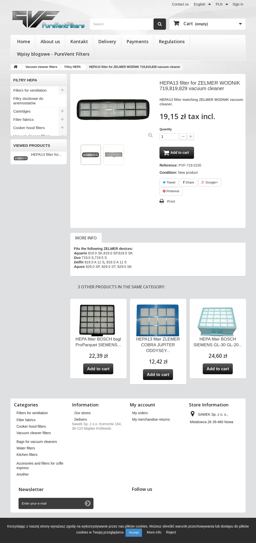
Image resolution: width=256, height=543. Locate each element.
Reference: (169, 166)
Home (23, 41)
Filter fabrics (23, 119)
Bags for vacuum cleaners (34, 193)
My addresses (143, 433)
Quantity (166, 129)
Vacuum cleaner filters (31, 136)
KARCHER (23, 153)
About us (50, 41)
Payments (137, 41)
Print (171, 202)
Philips (19, 161)
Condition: (168, 173)
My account (142, 405)
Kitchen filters (24, 210)
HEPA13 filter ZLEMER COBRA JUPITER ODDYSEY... (158, 345)
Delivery (107, 41)
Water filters (23, 202)
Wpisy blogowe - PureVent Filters (53, 54)
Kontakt (79, 41)
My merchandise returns (151, 420)
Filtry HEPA (23, 169)
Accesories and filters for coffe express (33, 220)
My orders (140, 413)
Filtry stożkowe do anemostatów (28, 100)
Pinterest (171, 192)
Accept (134, 532)
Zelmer (20, 177)
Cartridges (21, 111)
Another (19, 231)
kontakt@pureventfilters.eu (211, 471)
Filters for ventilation (30, 90)
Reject (171, 532)
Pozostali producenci (30, 185)
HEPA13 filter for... (46, 261)
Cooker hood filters (29, 128)
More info (86, 238)
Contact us (180, 4)
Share (188, 183)
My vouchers (142, 446)
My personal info (145, 439)
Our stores (82, 413)
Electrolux (22, 144)
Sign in (237, 4)
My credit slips (143, 426)
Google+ (210, 183)
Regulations (172, 41)
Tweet (169, 183)
